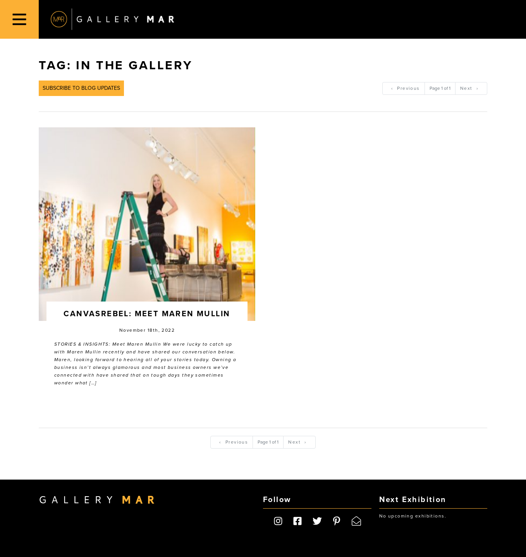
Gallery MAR (112, 19)
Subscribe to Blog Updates (81, 88)
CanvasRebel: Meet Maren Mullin (147, 314)
